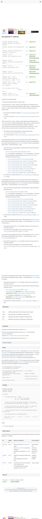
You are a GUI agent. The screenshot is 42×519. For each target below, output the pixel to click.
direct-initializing (5, 106)
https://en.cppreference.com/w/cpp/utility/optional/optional (21, 491)
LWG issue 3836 (15, 350)
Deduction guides (7, 342)
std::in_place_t (21, 293)
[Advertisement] (21, 16)
